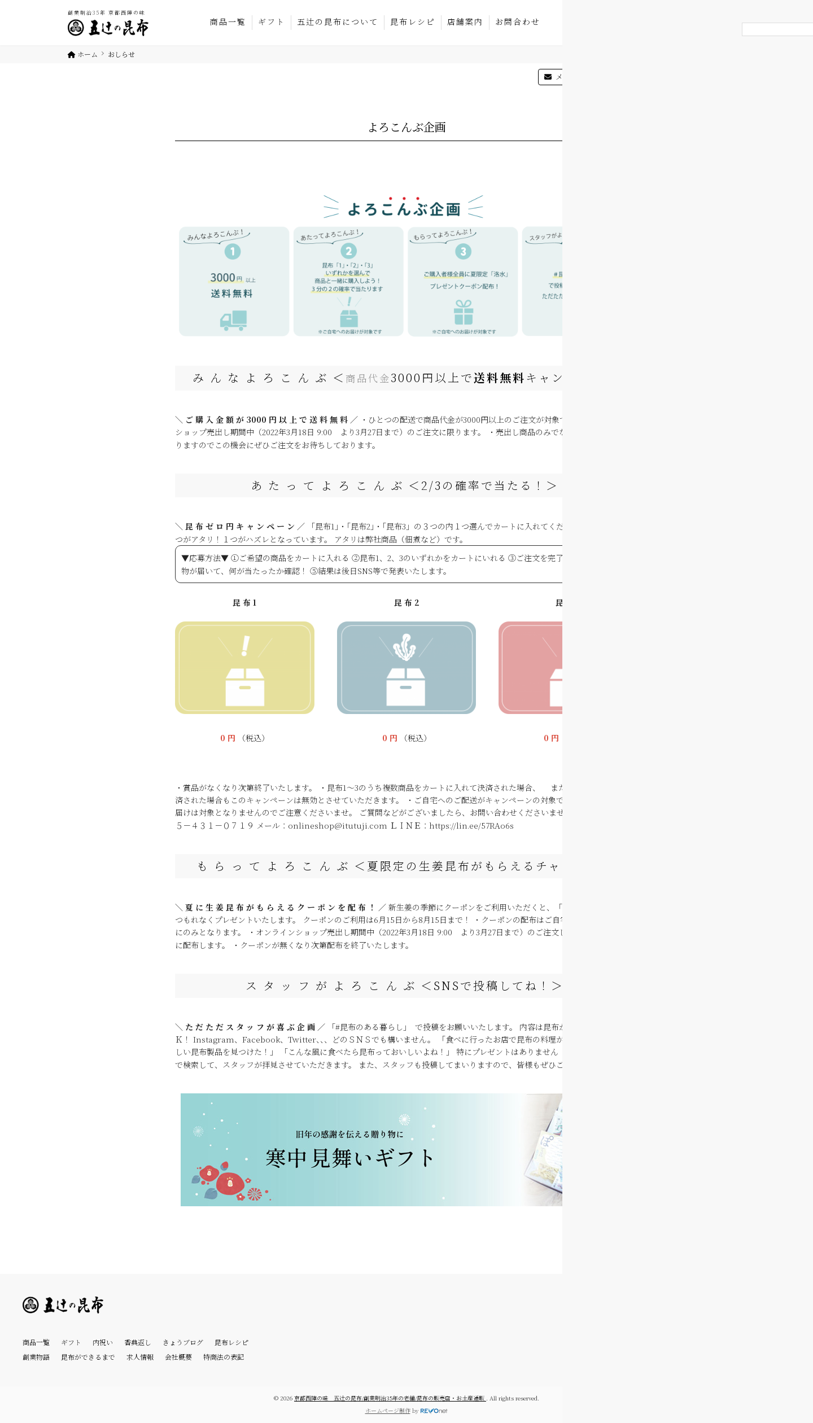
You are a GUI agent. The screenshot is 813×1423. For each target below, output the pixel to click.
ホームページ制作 (387, 1410)
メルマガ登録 (572, 76)
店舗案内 (465, 21)
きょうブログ (183, 1342)
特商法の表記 (223, 1356)
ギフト (271, 21)
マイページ (641, 76)
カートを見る (711, 76)
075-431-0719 (612, 11)
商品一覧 (228, 21)
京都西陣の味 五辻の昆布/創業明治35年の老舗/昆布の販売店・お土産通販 (390, 1398)
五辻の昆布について (337, 21)
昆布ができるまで (88, 1356)
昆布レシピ (412, 21)
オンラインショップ (704, 11)
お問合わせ (517, 21)
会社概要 (178, 1356)
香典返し (137, 1342)
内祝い (103, 1342)
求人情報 (140, 1356)
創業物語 (36, 1356)
